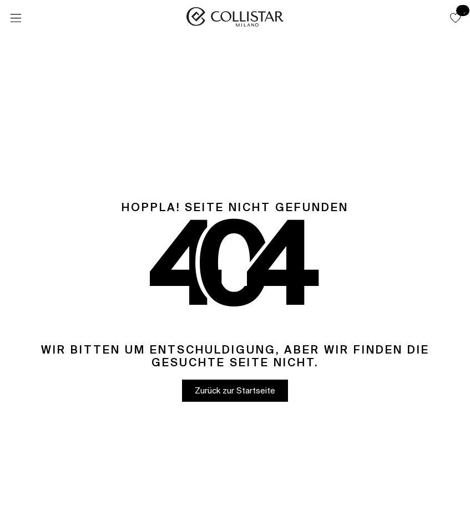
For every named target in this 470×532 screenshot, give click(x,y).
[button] (456, 18)
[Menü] (15, 18)
